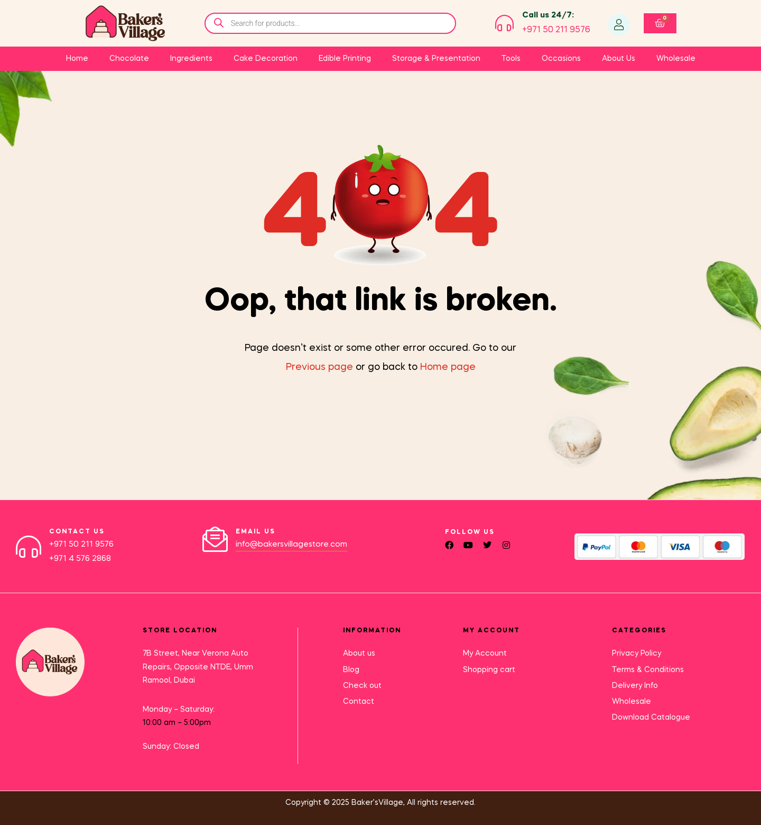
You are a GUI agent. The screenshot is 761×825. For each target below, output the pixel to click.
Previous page (319, 367)
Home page (448, 367)
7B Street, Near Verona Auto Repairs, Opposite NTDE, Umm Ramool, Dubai (198, 666)
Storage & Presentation (436, 58)
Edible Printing (345, 58)
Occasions (561, 58)
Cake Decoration (266, 58)
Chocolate (129, 58)
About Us (618, 58)
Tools (511, 58)
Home (77, 58)
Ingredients (191, 58)
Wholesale (675, 58)
